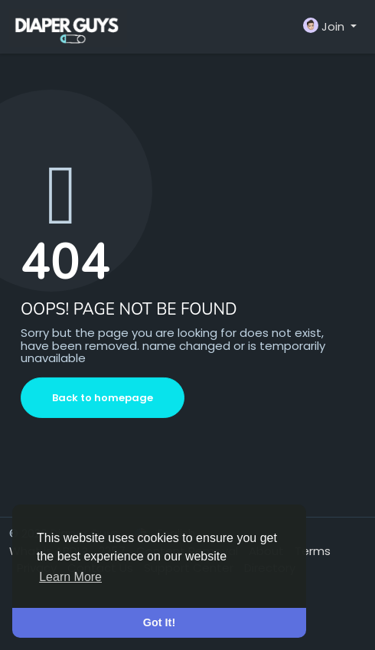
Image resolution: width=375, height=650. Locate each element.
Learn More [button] (70, 576)
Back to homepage (102, 397)
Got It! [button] (159, 622)
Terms (313, 551)
